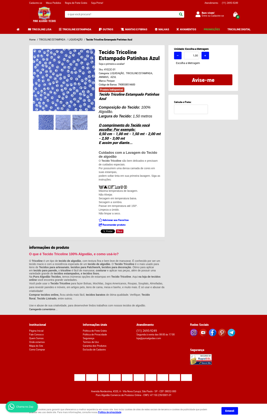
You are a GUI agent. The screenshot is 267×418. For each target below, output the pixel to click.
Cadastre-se (35, 3)
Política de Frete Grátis (95, 330)
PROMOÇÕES (212, 29)
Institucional (37, 325)
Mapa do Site (36, 345)
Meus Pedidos (53, 3)
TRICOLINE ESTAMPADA (76, 29)
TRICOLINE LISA (41, 29)
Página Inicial (36, 330)
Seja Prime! (97, 3)
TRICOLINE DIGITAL (239, 29)
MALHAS (163, 29)
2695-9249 (230, 3)
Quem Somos (36, 338)
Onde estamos (37, 342)
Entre (204, 15)
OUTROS (108, 29)
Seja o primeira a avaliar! (112, 63)
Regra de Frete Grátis (76, 3)
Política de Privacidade (95, 334)
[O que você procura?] (180, 14)
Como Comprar (37, 349)
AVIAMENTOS (188, 29)
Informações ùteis (95, 325)
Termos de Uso (91, 342)
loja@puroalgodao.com (148, 338)
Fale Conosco (36, 334)
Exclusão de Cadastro (94, 349)
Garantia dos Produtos (94, 345)
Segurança (88, 338)
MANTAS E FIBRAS (136, 29)
